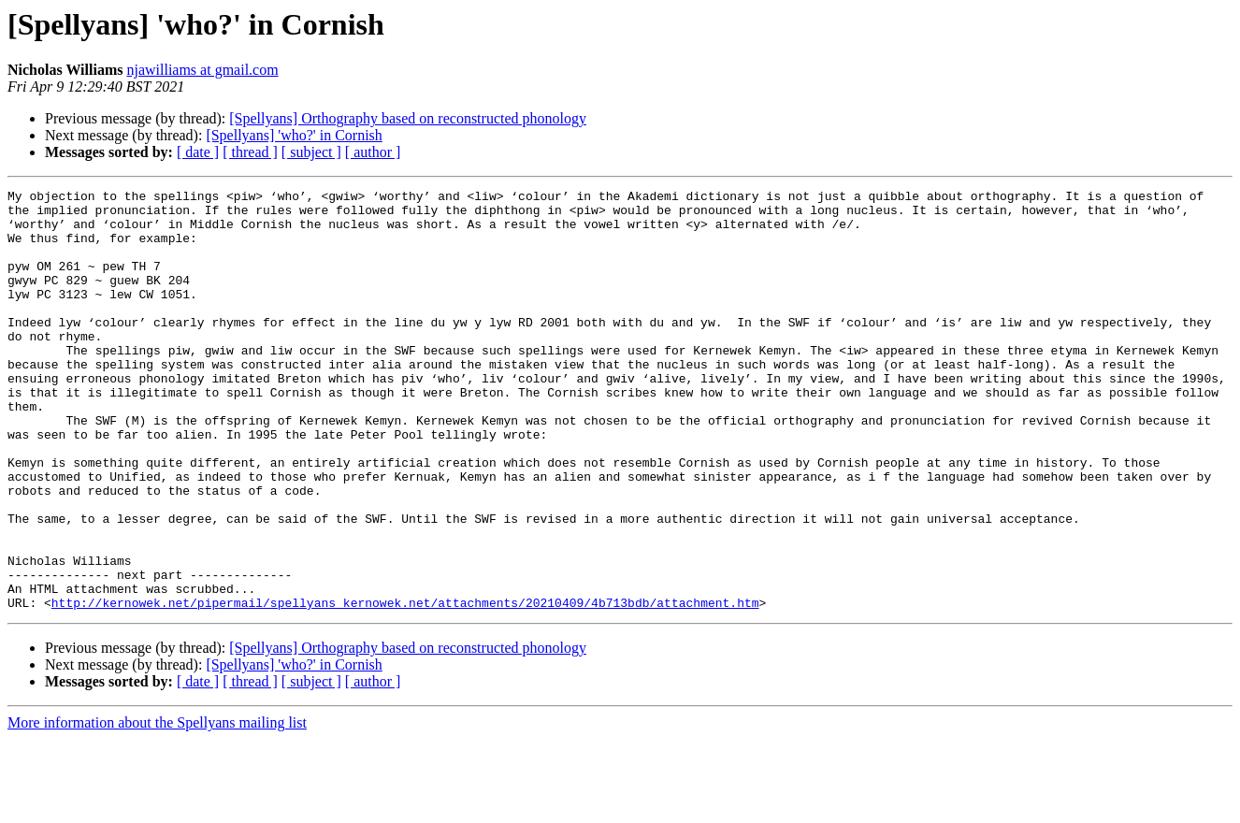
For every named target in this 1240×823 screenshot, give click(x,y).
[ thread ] (250, 152)
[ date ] (198, 152)
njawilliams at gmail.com (202, 70)
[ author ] (373, 152)
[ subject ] (311, 152)
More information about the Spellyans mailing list (157, 807)
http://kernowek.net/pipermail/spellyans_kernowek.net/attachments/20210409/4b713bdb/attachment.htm (405, 686)
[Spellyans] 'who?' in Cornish (294, 135)
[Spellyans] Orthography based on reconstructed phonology (407, 118)
